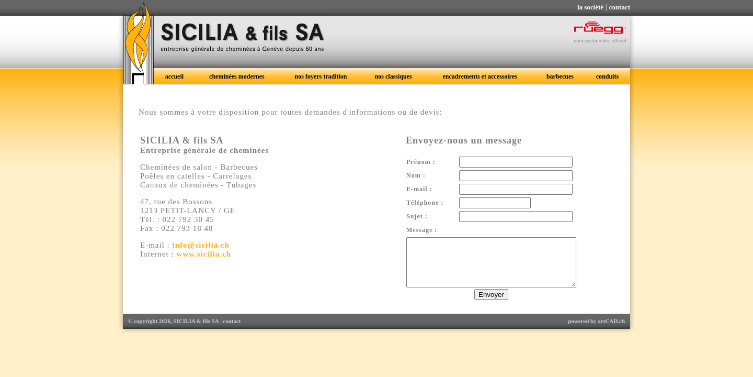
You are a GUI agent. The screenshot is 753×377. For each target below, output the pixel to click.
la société (590, 7)
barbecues (560, 76)
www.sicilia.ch (203, 254)
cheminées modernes (237, 76)
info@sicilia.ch (201, 245)
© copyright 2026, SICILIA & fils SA (173, 330)
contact (619, 7)
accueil (174, 76)
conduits (607, 76)
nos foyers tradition (321, 76)
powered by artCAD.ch (596, 330)
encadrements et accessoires (479, 76)
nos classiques (393, 76)
